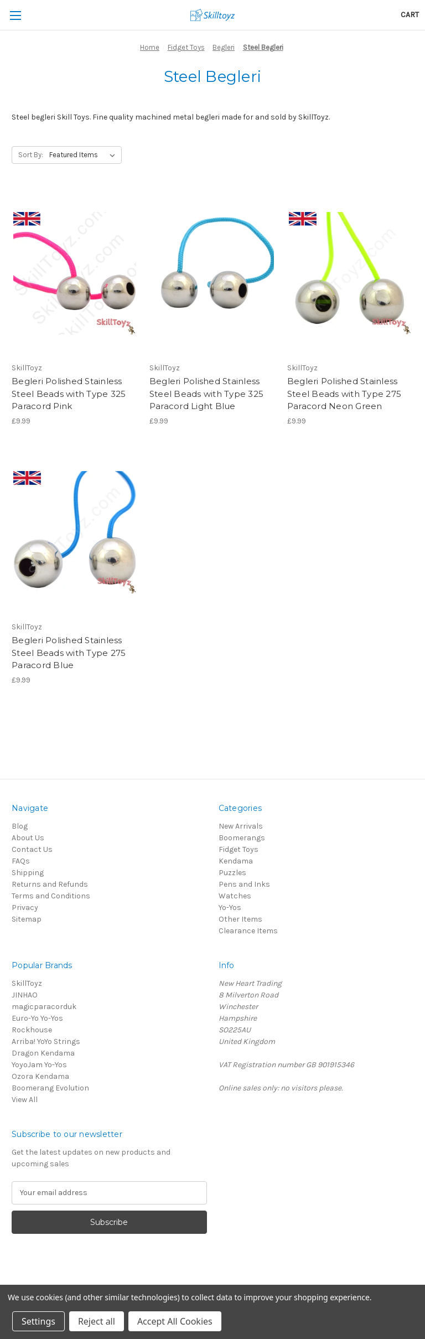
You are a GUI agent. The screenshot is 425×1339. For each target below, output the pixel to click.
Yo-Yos (230, 907)
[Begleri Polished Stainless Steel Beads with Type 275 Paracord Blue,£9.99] (74, 533)
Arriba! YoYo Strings (46, 1041)
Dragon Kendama (43, 1053)
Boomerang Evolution (50, 1088)
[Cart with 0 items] (410, 14)
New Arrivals (241, 826)
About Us (28, 837)
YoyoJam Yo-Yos (39, 1064)
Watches (235, 896)
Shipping (28, 872)
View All (25, 1099)
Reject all (96, 1321)
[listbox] (84, 155)
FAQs (21, 861)
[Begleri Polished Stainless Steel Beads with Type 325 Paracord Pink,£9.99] (74, 274)
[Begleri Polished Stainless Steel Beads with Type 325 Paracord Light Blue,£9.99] (212, 274)
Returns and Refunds (50, 884)
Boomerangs (242, 837)
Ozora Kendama (40, 1076)
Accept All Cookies (174, 1321)
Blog (20, 826)
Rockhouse (32, 1030)
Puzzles (232, 872)
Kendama (236, 861)
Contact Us (32, 849)
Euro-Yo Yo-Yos (37, 1018)
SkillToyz (27, 983)
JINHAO (25, 995)
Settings (38, 1321)
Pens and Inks (244, 884)
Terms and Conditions (51, 896)
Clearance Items (248, 930)
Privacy (25, 907)
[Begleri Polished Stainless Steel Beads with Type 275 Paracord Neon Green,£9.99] (350, 274)
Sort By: (30, 155)
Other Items (240, 919)
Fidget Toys (238, 849)
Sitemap (27, 919)
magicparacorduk (44, 1006)
